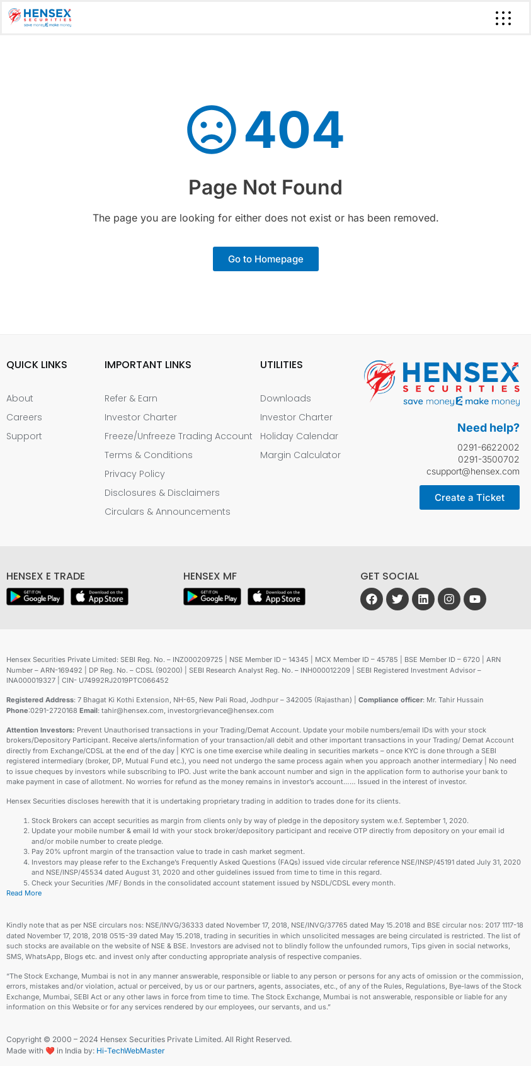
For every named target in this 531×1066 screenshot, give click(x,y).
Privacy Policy (135, 474)
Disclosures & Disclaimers (162, 492)
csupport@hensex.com (473, 471)
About (19, 398)
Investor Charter (141, 417)
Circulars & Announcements (168, 511)
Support (24, 436)
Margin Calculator (300, 455)
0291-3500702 (489, 459)
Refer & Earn (131, 398)
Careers (24, 417)
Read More (24, 893)
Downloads (285, 398)
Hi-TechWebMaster (130, 1050)
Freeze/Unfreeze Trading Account (179, 436)
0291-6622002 (488, 447)
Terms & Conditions (149, 455)
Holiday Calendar (299, 436)
